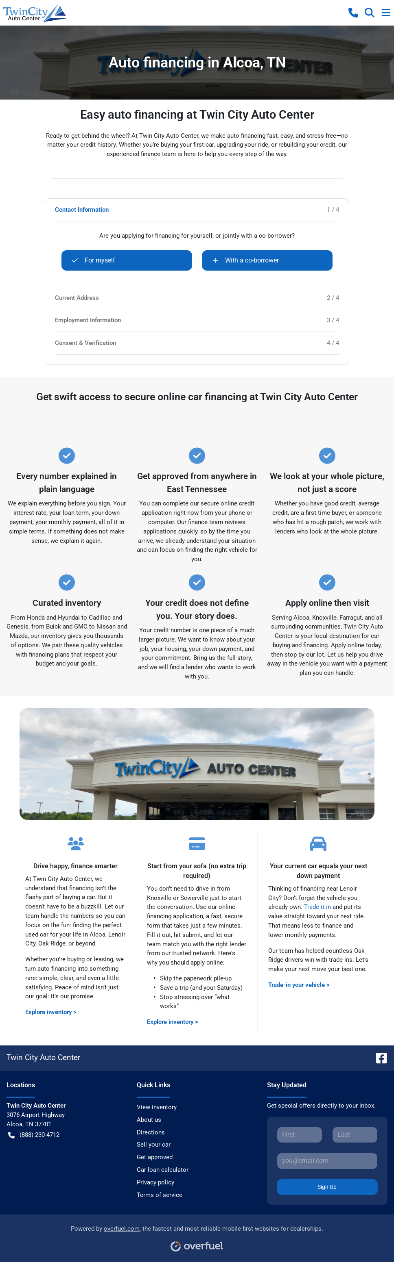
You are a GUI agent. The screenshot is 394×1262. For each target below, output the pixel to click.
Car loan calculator (162, 1169)
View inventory (157, 1107)
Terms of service (159, 1195)
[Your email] (327, 1161)
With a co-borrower (245, 260)
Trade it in (317, 907)
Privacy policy (155, 1182)
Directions (151, 1132)
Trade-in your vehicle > (299, 985)
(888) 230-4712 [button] (33, 1135)
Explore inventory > (51, 1012)
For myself (93, 260)
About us (149, 1119)
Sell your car (154, 1144)
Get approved (155, 1157)
